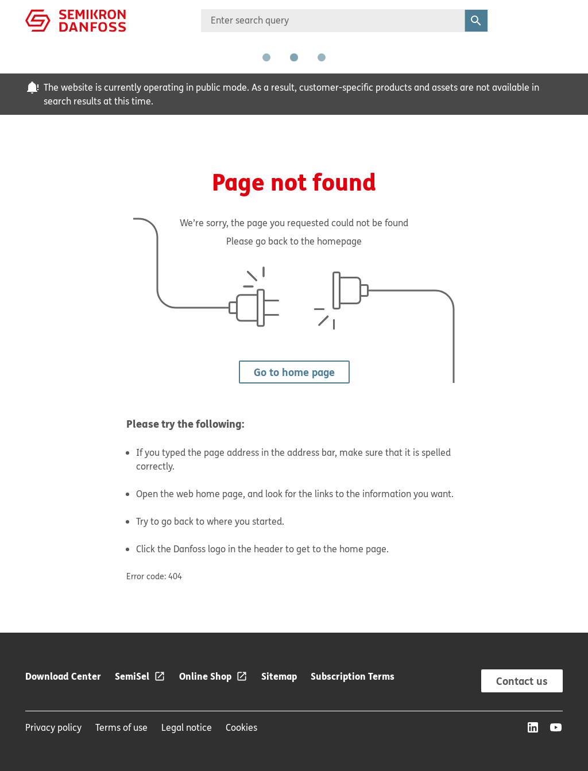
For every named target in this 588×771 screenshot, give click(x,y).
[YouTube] (556, 727)
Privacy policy (53, 727)
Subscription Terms (352, 676)
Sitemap (279, 676)
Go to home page (294, 372)
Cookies (241, 727)
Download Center (63, 676)
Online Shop (205, 676)
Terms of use (121, 727)
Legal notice (186, 727)
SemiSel (132, 676)
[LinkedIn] (533, 727)
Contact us (522, 680)
